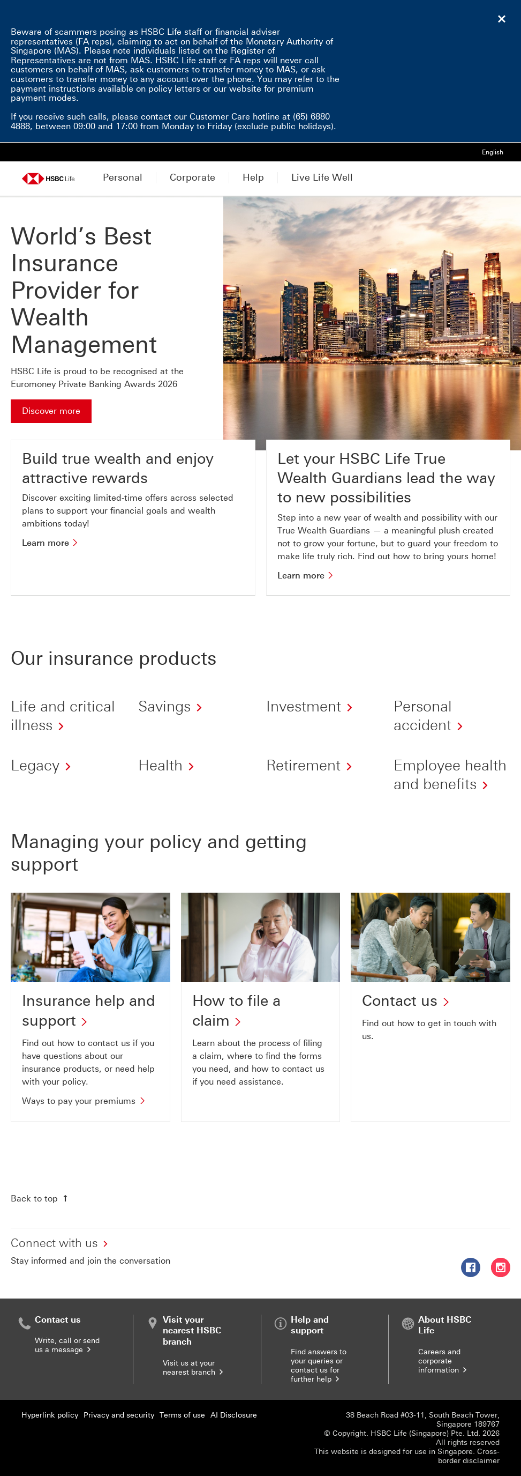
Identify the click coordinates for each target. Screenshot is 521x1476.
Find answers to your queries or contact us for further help (318, 1365)
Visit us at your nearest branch (194, 1368)
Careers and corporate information (443, 1361)
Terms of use (182, 1415)
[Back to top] (40, 1198)
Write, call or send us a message (67, 1345)
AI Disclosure (233, 1415)
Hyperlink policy (49, 1415)
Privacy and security (119, 1415)
